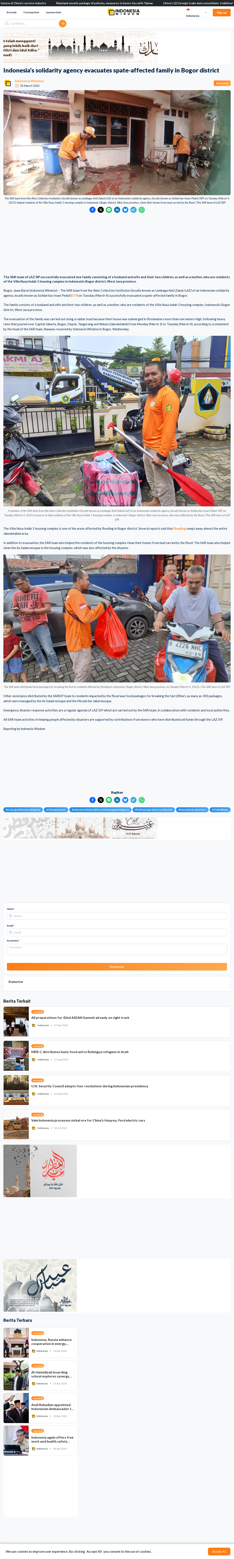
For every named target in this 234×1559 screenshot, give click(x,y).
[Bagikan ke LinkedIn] (117, 210)
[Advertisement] (117, 244)
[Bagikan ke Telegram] (133, 210)
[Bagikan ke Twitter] (101, 210)
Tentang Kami (31, 12)
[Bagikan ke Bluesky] (125, 210)
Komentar (13, 940)
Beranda (11, 12)
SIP (74, 295)
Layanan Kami (53, 12)
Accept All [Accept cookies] (219, 1551)
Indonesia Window (29, 81)
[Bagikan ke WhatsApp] (142, 210)
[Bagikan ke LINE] (109, 210)
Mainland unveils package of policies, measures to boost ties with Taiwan (108, 3)
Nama (11, 908)
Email (10, 925)
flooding (180, 528)
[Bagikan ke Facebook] (92, 210)
